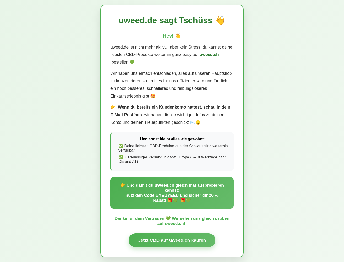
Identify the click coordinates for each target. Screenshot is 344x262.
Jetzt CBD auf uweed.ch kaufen (172, 240)
